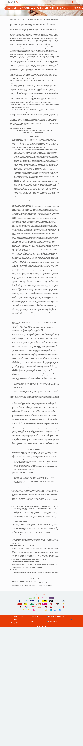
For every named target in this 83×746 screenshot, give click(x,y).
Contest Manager (34, 619)
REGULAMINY (62, 2)
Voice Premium (34, 618)
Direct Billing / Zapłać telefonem (37, 623)
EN (74, 2)
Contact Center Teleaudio (52, 618)
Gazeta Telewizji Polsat (52, 619)
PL (72, 2)
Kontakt (68, 2)
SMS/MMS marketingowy (52, 621)
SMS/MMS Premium (35, 616)
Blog (57, 2)
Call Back (33, 621)
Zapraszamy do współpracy (49, 2)
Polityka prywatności (51, 623)
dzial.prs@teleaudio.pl (16, 623)
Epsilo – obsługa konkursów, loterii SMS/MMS (56, 616)
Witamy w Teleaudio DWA (31, 2)
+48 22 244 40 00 (15, 622)
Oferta (39, 2)
